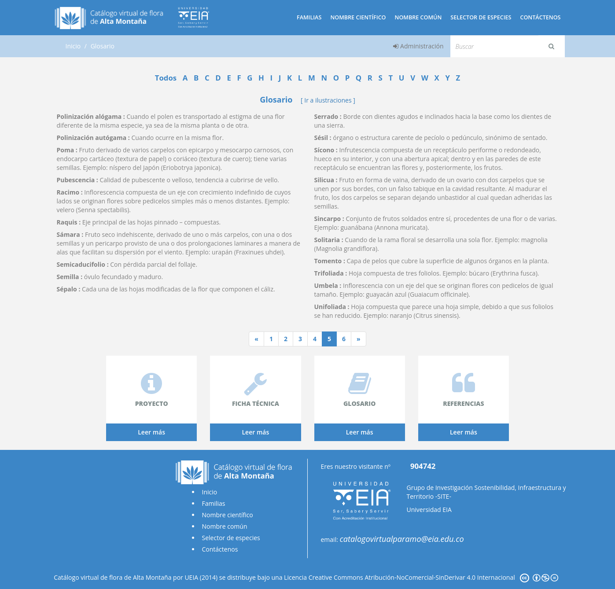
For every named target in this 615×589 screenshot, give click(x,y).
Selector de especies (480, 17)
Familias (309, 17)
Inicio (73, 46)
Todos (166, 78)
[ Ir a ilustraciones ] (328, 100)
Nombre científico (358, 17)
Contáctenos (540, 17)
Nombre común (418, 17)
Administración (418, 46)
